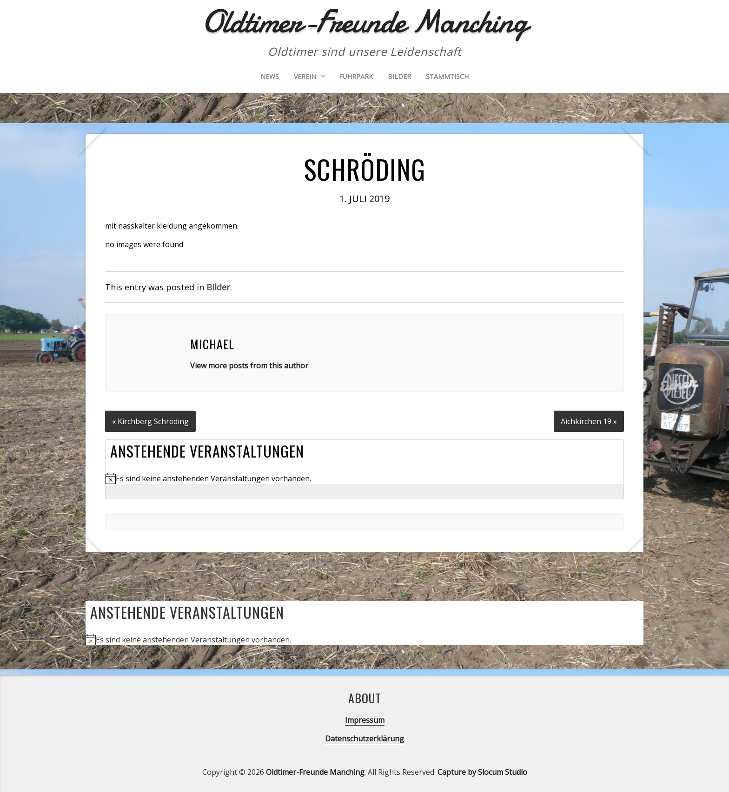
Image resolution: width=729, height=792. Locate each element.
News (269, 76)
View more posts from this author (249, 365)
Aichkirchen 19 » (589, 421)
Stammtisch (447, 76)
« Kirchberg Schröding (150, 421)
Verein (305, 76)
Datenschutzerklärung (364, 738)
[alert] (364, 478)
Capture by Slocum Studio (482, 771)
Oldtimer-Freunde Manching (315, 771)
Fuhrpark (356, 76)
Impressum (364, 719)
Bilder (399, 76)
